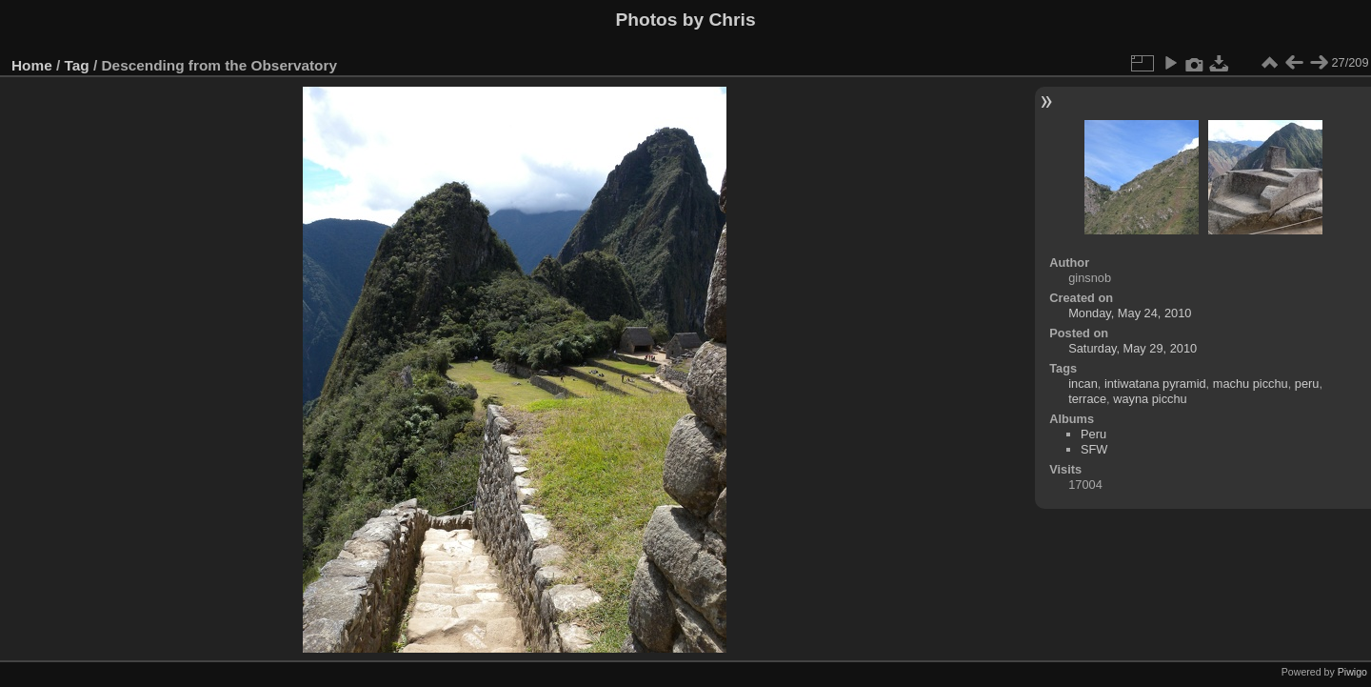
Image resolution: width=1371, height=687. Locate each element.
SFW (1094, 449)
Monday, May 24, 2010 (1129, 313)
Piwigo (1352, 671)
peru (1307, 383)
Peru (1093, 434)
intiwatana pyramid (1155, 383)
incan (1083, 383)
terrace (1087, 399)
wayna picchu (1150, 399)
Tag (77, 65)
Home (31, 65)
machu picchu (1250, 383)
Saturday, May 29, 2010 (1132, 348)
